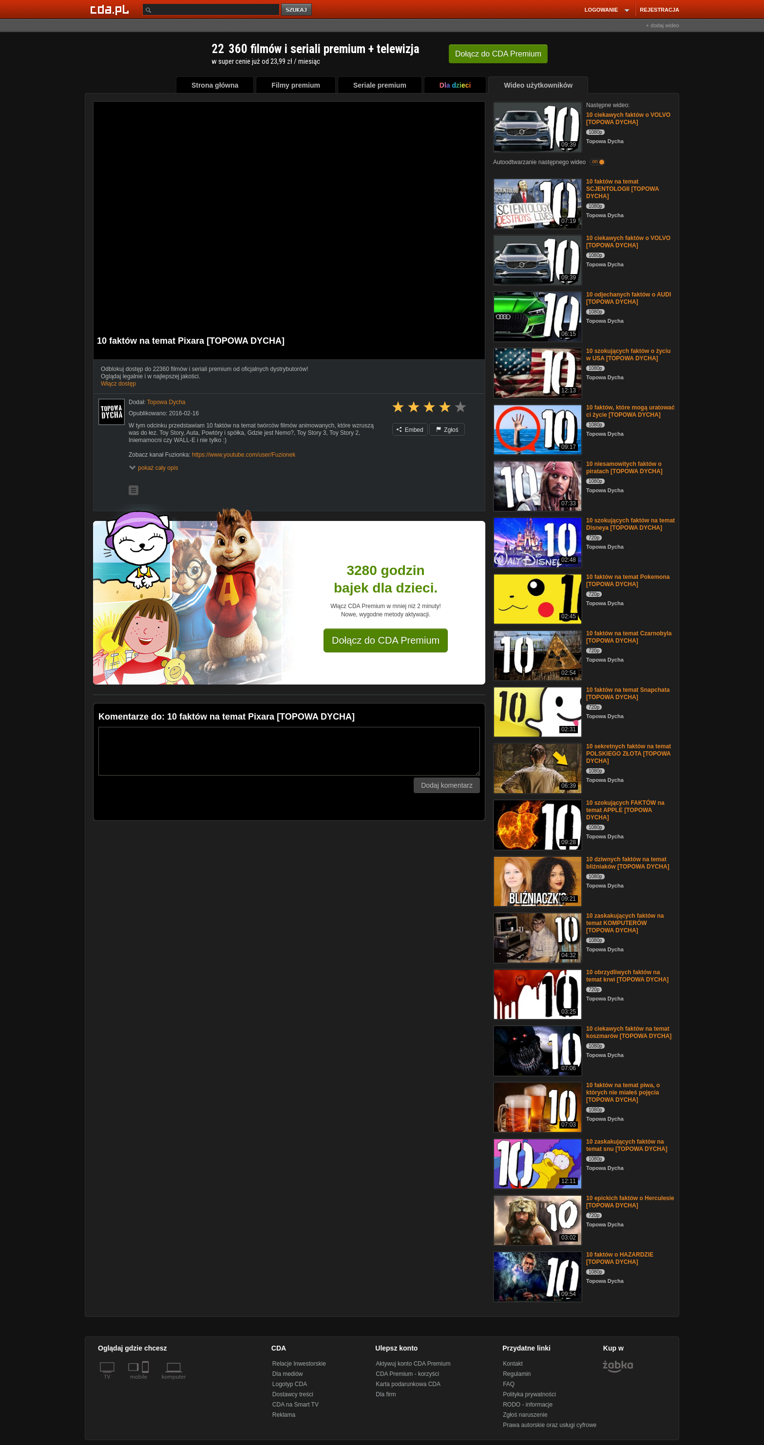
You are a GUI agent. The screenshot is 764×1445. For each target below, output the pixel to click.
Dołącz (498, 54)
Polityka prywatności (529, 1394)
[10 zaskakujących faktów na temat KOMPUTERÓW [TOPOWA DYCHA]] (536, 937)
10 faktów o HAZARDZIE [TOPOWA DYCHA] (619, 1258)
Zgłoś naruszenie (525, 1414)
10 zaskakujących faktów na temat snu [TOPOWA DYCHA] (627, 1145)
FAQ (509, 1384)
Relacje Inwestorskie (299, 1363)
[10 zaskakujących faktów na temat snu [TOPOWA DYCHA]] (536, 1162)
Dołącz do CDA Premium (385, 640)
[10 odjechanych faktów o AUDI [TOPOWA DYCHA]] (536, 315)
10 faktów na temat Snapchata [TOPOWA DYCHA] (627, 693)
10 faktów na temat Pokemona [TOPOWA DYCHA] (627, 581)
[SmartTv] (146, 1382)
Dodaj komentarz (447, 785)
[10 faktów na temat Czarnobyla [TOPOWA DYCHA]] (536, 654)
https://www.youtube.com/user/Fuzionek (243, 454)
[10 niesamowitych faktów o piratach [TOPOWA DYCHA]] (536, 485)
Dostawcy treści (292, 1394)
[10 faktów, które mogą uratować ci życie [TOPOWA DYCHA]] (536, 428)
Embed (410, 429)
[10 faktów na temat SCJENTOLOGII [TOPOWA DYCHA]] (536, 202)
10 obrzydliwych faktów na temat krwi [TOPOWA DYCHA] (627, 976)
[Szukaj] (211, 9)
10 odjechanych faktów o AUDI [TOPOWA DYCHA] (628, 298)
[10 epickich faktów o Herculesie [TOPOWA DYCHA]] (536, 1219)
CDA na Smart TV (295, 1404)
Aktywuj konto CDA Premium (413, 1363)
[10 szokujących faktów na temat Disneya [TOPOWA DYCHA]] (536, 541)
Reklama (283, 1414)
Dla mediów (287, 1374)
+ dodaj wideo (662, 25)
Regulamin (517, 1374)
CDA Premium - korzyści (407, 1374)
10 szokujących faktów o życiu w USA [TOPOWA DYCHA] (628, 355)
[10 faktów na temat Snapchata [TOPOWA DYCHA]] (536, 711)
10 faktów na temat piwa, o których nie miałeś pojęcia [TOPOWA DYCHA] (623, 1092)
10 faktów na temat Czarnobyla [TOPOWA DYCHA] (628, 637)
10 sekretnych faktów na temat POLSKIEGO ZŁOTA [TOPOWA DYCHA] (628, 753)
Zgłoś (447, 429)
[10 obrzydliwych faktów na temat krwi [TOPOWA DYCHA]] (536, 993)
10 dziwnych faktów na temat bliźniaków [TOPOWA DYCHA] (627, 863)
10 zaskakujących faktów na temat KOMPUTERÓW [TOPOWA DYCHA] (625, 923)
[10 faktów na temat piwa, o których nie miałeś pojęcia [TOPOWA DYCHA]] (536, 1106)
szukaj (297, 10)
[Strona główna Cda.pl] (111, 9)
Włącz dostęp (118, 383)
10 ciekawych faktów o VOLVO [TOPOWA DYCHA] (628, 118)
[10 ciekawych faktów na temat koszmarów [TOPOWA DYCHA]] (536, 1049)
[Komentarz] (289, 751)
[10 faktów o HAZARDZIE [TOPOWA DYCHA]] (536, 1275)
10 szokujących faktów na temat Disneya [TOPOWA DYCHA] (630, 524)
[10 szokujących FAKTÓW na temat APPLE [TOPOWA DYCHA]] (536, 824)
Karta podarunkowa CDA (408, 1384)
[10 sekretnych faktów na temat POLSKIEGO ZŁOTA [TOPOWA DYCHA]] (536, 767)
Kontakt (513, 1363)
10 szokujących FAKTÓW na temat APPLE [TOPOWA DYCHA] (625, 810)
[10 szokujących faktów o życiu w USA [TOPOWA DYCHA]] (536, 372)
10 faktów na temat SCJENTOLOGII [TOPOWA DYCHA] (622, 189)
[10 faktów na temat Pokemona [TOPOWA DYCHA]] (536, 598)
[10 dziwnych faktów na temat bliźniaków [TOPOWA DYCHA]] (536, 880)
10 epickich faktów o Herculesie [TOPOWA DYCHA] (630, 1202)
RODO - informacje (528, 1404)
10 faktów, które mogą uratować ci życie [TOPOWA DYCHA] (630, 411)
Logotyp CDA (289, 1384)
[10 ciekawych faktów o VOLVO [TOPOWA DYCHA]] (536, 126)
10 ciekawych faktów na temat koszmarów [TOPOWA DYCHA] (628, 1032)
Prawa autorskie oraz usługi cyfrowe (549, 1425)
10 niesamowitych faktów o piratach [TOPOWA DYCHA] (624, 468)
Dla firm (386, 1394)
